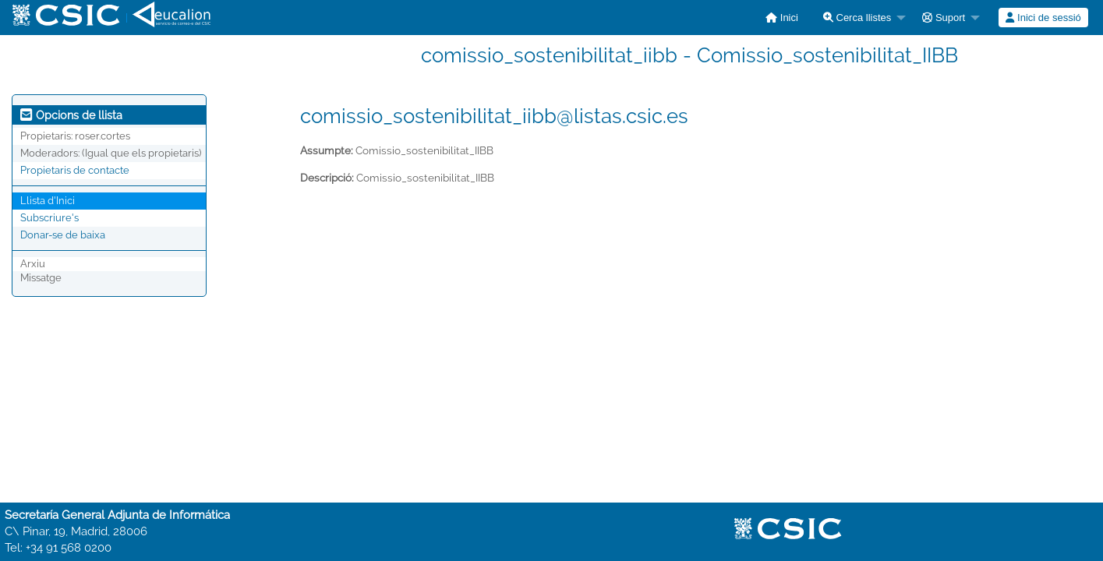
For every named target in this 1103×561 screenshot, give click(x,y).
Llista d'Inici (47, 200)
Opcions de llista (71, 115)
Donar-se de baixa (62, 235)
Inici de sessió (1043, 17)
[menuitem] (782, 17)
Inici (781, 17)
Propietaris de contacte (74, 170)
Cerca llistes (857, 17)
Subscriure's (49, 218)
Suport (943, 17)
